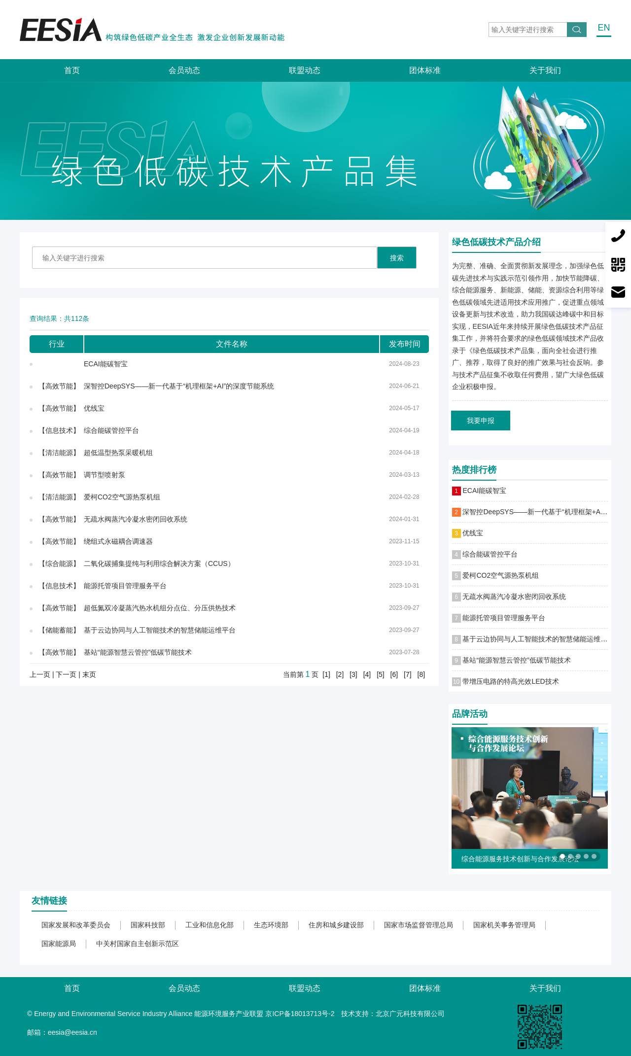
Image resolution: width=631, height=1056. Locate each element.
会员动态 (184, 70)
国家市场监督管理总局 (418, 925)
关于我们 (545, 70)
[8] (421, 674)
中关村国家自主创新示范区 (137, 944)
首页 (72, 70)
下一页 (66, 674)
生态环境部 (271, 925)
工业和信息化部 (209, 925)
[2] (340, 674)
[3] (353, 674)
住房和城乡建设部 (336, 925)
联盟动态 (304, 70)
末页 (89, 674)
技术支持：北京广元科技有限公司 (393, 1014)
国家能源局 (58, 944)
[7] (408, 674)
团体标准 (425, 70)
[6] (394, 674)
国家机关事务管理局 (504, 925)
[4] (367, 674)
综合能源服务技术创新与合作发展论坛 (520, 859)
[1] (326, 674)
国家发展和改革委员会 (75, 925)
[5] (381, 674)
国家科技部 (148, 925)
